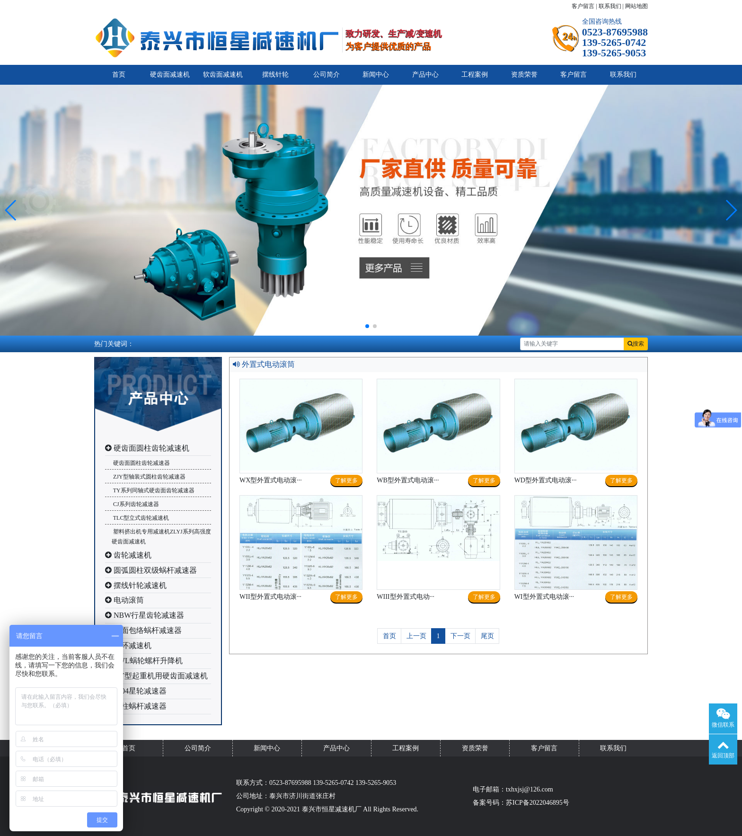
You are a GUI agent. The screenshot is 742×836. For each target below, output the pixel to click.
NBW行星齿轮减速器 (144, 615)
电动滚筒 (124, 600)
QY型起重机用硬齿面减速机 (156, 676)
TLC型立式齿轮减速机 (140, 518)
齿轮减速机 (128, 555)
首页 (118, 74)
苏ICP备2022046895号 (537, 802)
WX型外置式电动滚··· (270, 480)
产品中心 (425, 74)
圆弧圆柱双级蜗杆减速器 (151, 570)
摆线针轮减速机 (136, 585)
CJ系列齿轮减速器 (135, 504)
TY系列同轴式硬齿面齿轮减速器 (153, 490)
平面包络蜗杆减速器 (143, 630)
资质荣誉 (524, 74)
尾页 (487, 636)
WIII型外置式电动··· (405, 596)
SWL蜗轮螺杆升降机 (144, 661)
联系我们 (610, 6)
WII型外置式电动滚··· (270, 596)
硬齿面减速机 (170, 74)
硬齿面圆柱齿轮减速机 (147, 448)
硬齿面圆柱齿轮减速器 (141, 463)
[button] (11, 210)
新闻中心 (375, 74)
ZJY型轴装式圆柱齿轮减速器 (149, 476)
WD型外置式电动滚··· (545, 480)
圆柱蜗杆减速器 (136, 706)
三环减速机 (128, 645)
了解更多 (346, 480)
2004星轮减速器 (136, 691)
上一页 (416, 636)
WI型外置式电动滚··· (544, 596)
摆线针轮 (275, 74)
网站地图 (636, 6)
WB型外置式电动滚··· (408, 480)
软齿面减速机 (223, 74)
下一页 (460, 636)
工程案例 (474, 74)
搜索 (635, 343)
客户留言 (583, 6)
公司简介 (326, 74)
